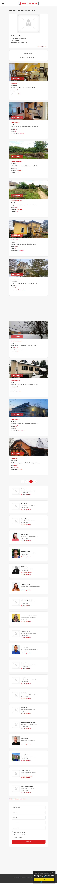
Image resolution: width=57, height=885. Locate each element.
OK (44, 879)
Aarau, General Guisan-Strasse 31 (19, 38)
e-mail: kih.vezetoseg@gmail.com (19, 42)
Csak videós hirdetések (19, 834)
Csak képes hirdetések (19, 832)
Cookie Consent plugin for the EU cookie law (44, 882)
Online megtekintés (18, 837)
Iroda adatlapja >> (41, 46)
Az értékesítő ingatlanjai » (27, 572)
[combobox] (28, 818)
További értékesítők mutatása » (17, 799)
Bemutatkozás (17, 877)
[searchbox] (28, 817)
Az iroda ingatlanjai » (26, 494)
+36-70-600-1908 (15, 40)
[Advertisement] (28, 860)
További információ (48, 876)
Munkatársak (29, 877)
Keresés (28, 841)
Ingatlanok (23, 877)
